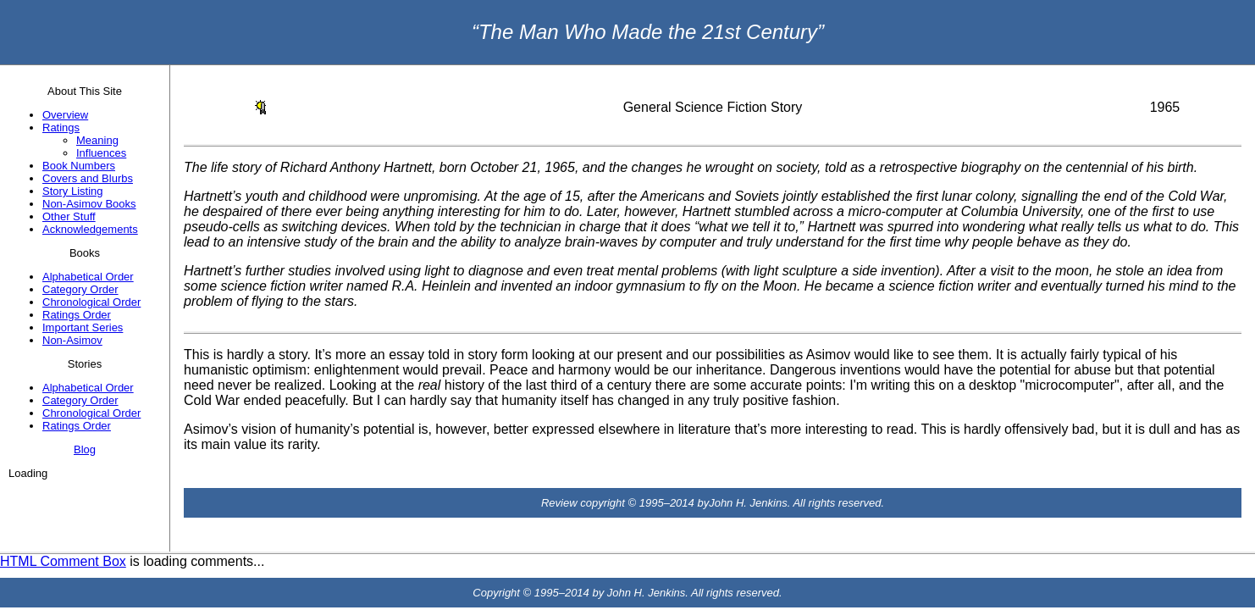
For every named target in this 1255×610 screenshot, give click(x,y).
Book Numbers (78, 165)
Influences (101, 153)
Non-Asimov (72, 340)
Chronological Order (91, 302)
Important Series (82, 327)
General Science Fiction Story (713, 107)
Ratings (61, 127)
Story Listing (72, 191)
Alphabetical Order (88, 276)
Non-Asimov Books (89, 203)
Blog (85, 449)
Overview (65, 114)
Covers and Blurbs (87, 178)
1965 (1165, 107)
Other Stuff (69, 216)
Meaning (97, 140)
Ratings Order (76, 314)
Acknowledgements (90, 229)
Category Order (80, 289)
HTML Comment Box (63, 561)
